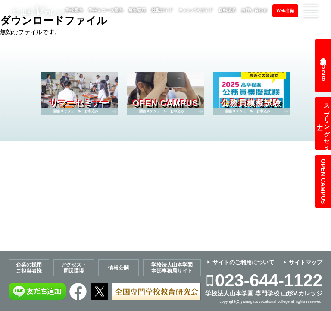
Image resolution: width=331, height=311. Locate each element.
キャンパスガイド (195, 10)
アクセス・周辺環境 (74, 268)
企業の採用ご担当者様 (29, 268)
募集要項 (137, 10)
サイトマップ (305, 262)
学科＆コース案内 (105, 10)
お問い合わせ (254, 10)
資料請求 (227, 10)
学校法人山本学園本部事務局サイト (172, 268)
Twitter (99, 291)
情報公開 (118, 268)
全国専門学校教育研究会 (156, 291)
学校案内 (74, 10)
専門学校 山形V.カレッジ (40, 11)
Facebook (78, 291)
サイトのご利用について (243, 262)
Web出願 (285, 10)
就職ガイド (162, 10)
